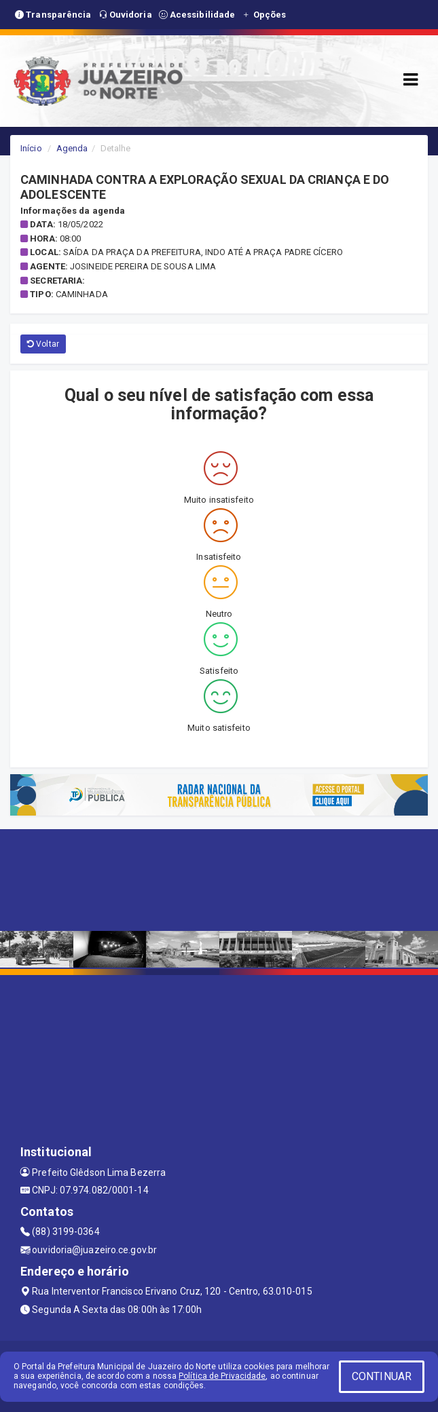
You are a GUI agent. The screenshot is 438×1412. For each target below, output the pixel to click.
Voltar (43, 344)
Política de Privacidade (222, 1376)
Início (31, 148)
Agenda (72, 148)
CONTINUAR (382, 1376)
